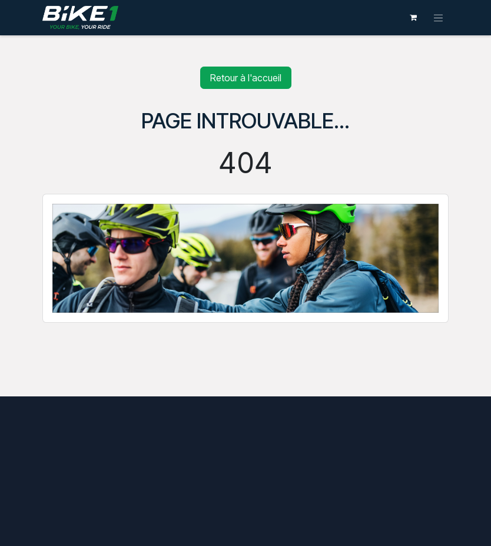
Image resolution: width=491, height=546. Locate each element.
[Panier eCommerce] (413, 18)
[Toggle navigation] (438, 17)
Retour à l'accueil (245, 78)
